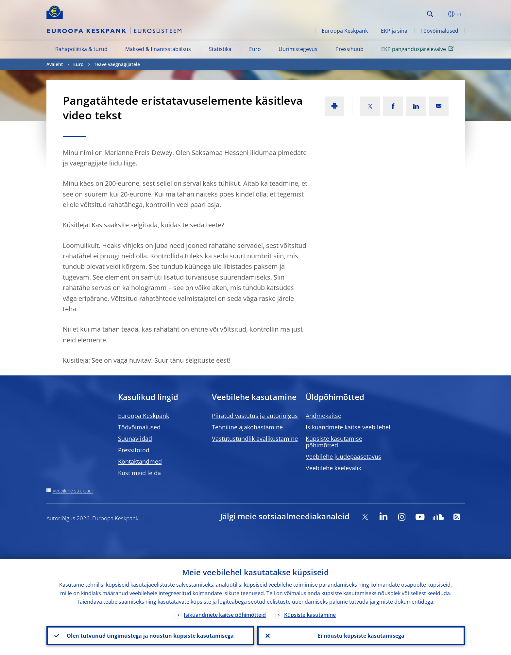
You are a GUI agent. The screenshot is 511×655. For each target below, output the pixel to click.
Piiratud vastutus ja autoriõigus (255, 416)
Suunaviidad (135, 438)
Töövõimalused (439, 30)
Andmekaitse (323, 416)
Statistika (220, 49)
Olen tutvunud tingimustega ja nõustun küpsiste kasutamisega (150, 635)
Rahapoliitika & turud (81, 49)
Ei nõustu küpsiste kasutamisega (361, 635)
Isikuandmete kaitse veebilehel (348, 427)
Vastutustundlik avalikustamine (255, 438)
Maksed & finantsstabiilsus (158, 49)
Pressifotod (133, 450)
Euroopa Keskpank (345, 30)
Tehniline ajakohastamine (247, 427)
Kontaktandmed (140, 461)
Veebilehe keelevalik (333, 468)
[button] (442, 14)
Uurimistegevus (298, 49)
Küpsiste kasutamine (310, 614)
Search (430, 14)
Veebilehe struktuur (73, 491)
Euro (255, 49)
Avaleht (54, 64)
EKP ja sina (394, 30)
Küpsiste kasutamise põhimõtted (334, 442)
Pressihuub (349, 49)
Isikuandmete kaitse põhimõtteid (225, 614)
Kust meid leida (139, 473)
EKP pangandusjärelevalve (418, 49)
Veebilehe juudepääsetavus (343, 456)
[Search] (392, 13)
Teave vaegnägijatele (117, 64)
